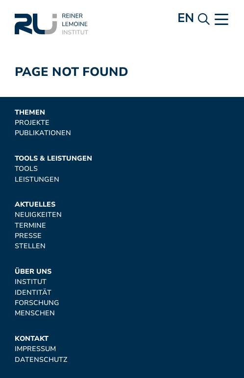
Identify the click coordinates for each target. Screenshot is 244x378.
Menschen (35, 313)
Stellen (30, 246)
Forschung (37, 303)
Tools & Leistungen (53, 158)
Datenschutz (41, 359)
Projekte (32, 122)
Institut (31, 281)
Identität (33, 292)
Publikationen (43, 133)
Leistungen (37, 179)
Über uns (33, 271)
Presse (28, 235)
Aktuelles (35, 204)
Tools (26, 168)
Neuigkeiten (38, 214)
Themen (30, 112)
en (185, 18)
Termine (30, 225)
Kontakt (32, 338)
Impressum (35, 349)
